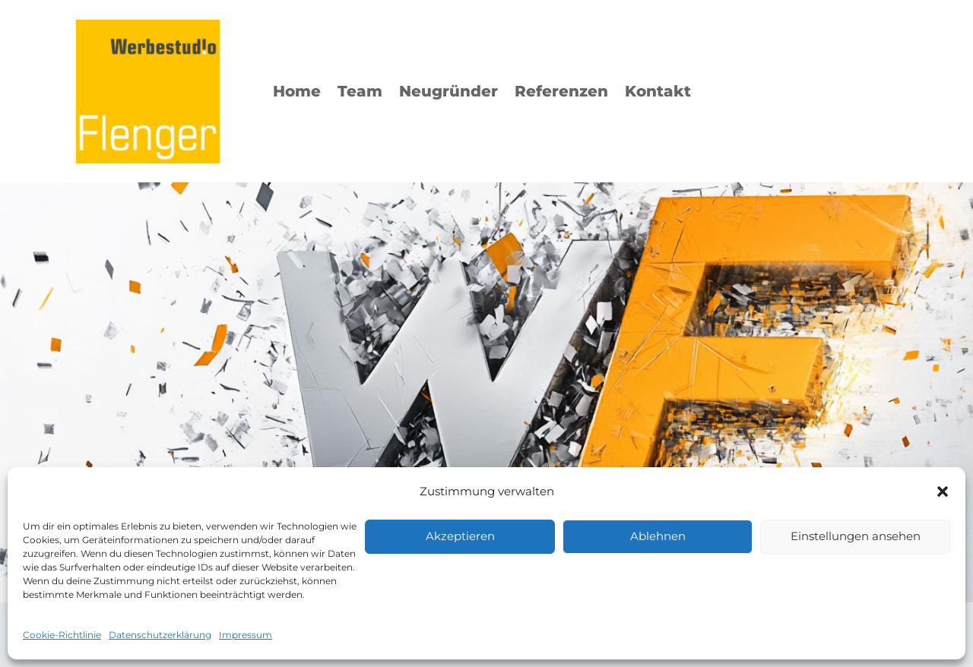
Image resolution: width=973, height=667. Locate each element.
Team (360, 91)
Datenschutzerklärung (160, 634)
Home (297, 91)
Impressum (245, 634)
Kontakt (658, 91)
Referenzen (561, 91)
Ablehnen (658, 536)
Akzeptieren (460, 536)
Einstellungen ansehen (856, 536)
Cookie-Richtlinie (62, 634)
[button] (942, 491)
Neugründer (448, 91)
